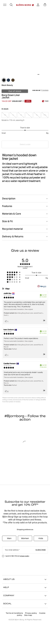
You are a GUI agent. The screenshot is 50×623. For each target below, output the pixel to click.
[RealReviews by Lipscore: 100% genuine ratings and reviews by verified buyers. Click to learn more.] (42, 286)
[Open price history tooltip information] (23, 101)
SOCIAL (25, 603)
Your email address (12, 550)
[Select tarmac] (13, 80)
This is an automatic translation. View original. (18, 309)
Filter (7, 289)
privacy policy (24, 556)
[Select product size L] (28, 115)
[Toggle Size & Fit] (25, 221)
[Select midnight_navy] (8, 80)
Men (9, 538)
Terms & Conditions (14, 613)
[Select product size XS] (5, 115)
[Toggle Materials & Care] (25, 213)
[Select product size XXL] (44, 115)
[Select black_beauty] (4, 80)
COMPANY (25, 595)
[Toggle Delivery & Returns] (25, 236)
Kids (41, 538)
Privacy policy (31, 613)
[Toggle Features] (25, 206)
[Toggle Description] (25, 198)
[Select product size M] (21, 115)
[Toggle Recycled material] (25, 229)
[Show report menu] (44, 321)
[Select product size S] (13, 115)
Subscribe (40, 550)
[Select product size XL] (36, 115)
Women (25, 538)
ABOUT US (25, 579)
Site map (28, 615)
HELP (25, 587)
